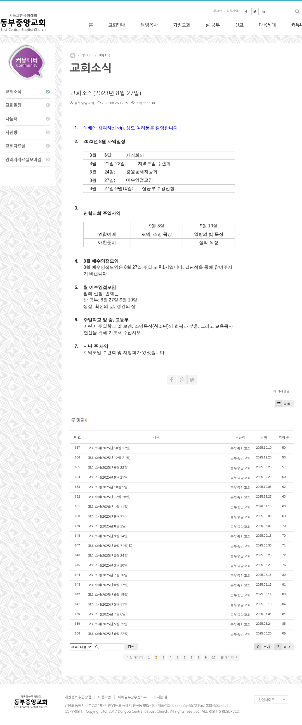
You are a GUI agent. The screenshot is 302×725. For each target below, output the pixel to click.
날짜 (263, 437)
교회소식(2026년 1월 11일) (108, 506)
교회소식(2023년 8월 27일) (105, 93)
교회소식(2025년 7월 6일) (107, 614)
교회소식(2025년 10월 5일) (108, 487)
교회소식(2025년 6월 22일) (108, 633)
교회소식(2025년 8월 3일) (107, 526)
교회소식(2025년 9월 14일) (108, 536)
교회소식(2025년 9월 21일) (108, 477)
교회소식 (104, 55)
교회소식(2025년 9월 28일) (108, 467)
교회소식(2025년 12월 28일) (109, 497)
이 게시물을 (281, 391)
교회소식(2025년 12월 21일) (109, 457)
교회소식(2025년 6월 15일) (108, 594)
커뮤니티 (87, 55)
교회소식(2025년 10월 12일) (109, 448)
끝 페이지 (229, 657)
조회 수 (284, 437)
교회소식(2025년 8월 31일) (108, 545)
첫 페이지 (134, 657)
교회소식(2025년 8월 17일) (108, 585)
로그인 (217, 11)
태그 (282, 646)
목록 (282, 403)
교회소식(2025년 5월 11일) (108, 604)
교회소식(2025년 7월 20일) (108, 575)
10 (213, 657)
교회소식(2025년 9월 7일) (107, 516)
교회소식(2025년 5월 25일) (108, 624)
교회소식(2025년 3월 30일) (108, 565)
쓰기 (262, 646)
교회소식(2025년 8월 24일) (108, 555)
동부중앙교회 (84, 103)
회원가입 (232, 11)
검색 (131, 646)
